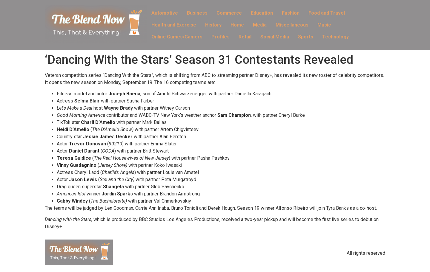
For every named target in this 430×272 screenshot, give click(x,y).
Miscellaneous (292, 25)
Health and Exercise (173, 25)
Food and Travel (326, 13)
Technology (335, 37)
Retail (245, 37)
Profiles (220, 37)
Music (324, 25)
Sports (305, 37)
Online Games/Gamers (176, 37)
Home (237, 25)
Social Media (274, 37)
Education (262, 13)
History (213, 25)
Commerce (229, 13)
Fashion (291, 13)
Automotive (164, 13)
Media (260, 25)
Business (197, 13)
